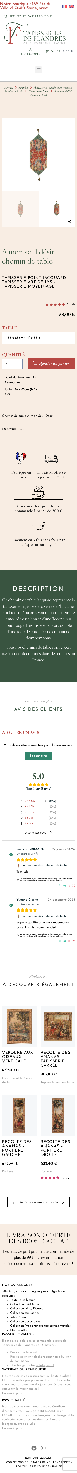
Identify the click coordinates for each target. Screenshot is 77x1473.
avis (71, 304)
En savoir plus (12, 1393)
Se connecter (38, 755)
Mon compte (30, 54)
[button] (38, 69)
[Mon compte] (30, 49)
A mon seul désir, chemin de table (45, 865)
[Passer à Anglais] (70, 6)
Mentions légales (38, 1458)
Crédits (64, 1462)
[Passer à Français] (63, 6)
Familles (23, 87)
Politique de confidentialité (39, 1466)
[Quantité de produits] (12, 364)
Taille (9, 328)
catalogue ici (45, 1365)
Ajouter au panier (54, 363)
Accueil (9, 87)
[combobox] (34, 16)
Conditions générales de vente (31, 1462)
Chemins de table (38, 91)
